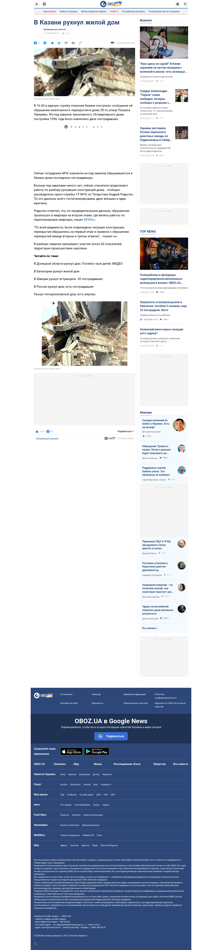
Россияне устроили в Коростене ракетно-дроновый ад (155, 567)
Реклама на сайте (69, 703)
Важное (146, 20)
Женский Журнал (109, 845)
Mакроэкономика (90, 825)
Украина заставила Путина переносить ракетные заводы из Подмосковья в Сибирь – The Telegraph (155, 134)
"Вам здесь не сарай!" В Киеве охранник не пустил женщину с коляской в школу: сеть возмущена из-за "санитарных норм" (164, 68)
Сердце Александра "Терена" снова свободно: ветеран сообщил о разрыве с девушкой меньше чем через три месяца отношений (155, 97)
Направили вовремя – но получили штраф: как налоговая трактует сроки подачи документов (158, 588)
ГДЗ (62, 794)
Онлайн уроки (86, 794)
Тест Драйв (65, 805)
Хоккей (87, 784)
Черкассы (107, 774)
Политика (60, 764)
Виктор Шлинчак (150, 458)
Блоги (137, 764)
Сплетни (74, 845)
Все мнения (148, 628)
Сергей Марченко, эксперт (154, 480)
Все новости (180, 764)
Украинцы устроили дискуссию (156, 76)
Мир (76, 764)
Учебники (72, 794)
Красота (85, 845)
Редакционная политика (47, 438)
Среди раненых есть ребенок (155, 315)
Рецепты (64, 815)
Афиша (63, 845)
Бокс (95, 784)
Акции (96, 805)
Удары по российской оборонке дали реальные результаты (157, 610)
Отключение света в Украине (164, 11)
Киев (62, 774)
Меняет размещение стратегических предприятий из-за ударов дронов (155, 148)
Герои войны (49, 11)
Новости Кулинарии (93, 815)
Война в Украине (69, 11)
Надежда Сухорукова (152, 575)
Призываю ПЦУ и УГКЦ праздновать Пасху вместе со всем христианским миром (156, 545)
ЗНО (106, 794)
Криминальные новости (55, 29)
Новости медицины (70, 835)
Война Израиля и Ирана (93, 11)
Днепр (96, 774)
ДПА (98, 794)
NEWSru (89, 219)
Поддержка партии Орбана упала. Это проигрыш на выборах (156, 471)
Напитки (76, 815)
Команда (96, 694)
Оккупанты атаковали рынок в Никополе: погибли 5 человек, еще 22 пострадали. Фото (163, 306)
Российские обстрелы (133, 11)
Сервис (105, 805)
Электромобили (82, 805)
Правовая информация (134, 694)
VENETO (114, 11)
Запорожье (84, 774)
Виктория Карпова (151, 597)
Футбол (63, 784)
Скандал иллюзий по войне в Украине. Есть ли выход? (155, 424)
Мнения (146, 412)
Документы (97, 703)
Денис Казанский (150, 619)
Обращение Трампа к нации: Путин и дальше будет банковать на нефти (156, 450)
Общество (159, 764)
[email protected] (70, 927)
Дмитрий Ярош (149, 553)
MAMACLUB (88, 835)
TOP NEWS (148, 231)
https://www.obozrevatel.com (140, 860)
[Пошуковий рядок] (185, 4)
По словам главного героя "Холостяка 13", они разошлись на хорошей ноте (156, 110)
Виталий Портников (151, 432)
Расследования (123, 764)
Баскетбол (75, 784)
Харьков (72, 774)
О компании (66, 694)
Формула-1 (106, 784)
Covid (99, 835)
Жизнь (98, 764)
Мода (95, 845)
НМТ (113, 794)
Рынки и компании (69, 825)
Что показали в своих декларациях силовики (164, 288)
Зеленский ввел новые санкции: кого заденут (162, 331)
